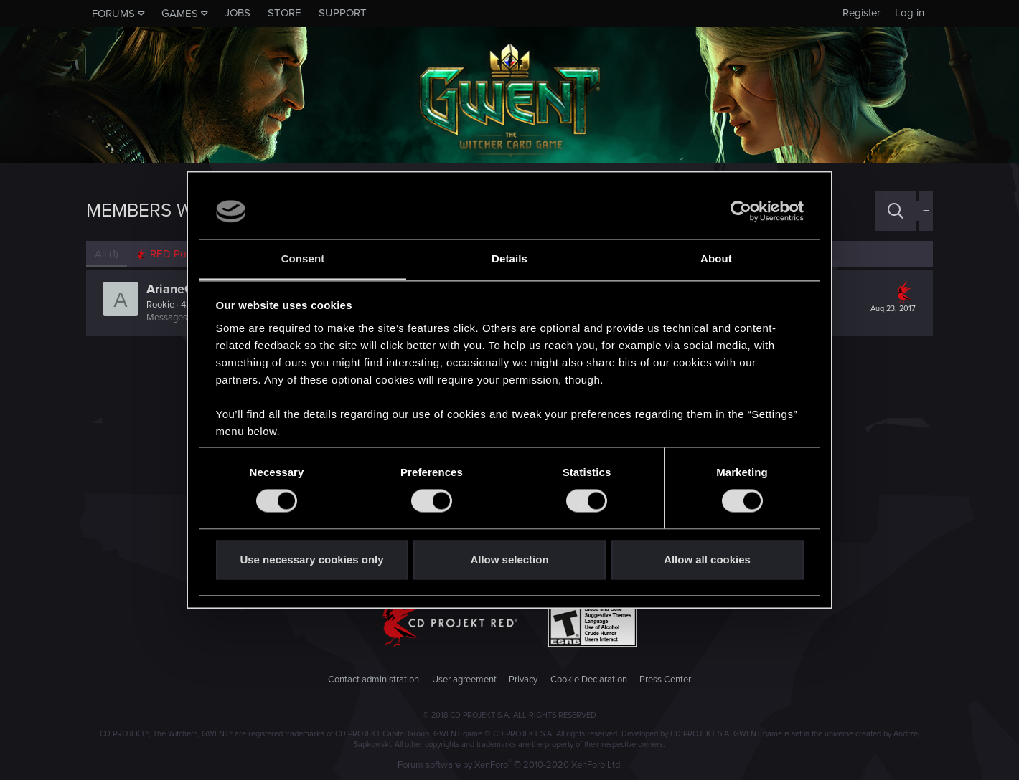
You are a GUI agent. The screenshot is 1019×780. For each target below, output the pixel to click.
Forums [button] (113, 13)
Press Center (665, 679)
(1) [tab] (106, 253)
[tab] (172, 254)
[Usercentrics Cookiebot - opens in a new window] (741, 211)
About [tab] (716, 258)
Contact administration (373, 679)
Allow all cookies (707, 559)
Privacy (523, 679)
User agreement (464, 679)
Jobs (237, 12)
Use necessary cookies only (311, 559)
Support (343, 12)
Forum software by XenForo (510, 765)
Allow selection (509, 559)
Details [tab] (509, 258)
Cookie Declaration (588, 679)
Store (284, 12)
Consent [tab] (303, 258)
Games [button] (179, 13)
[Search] (895, 211)
